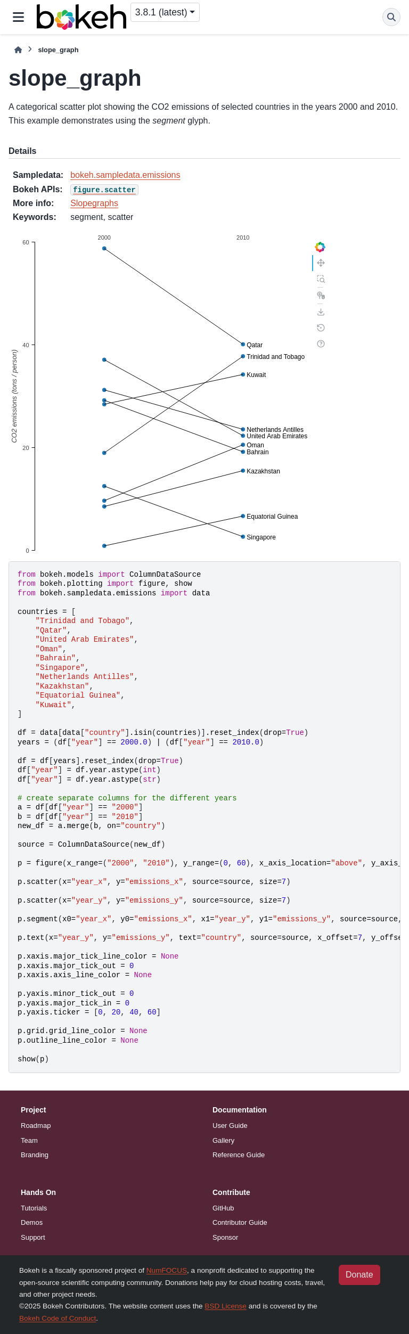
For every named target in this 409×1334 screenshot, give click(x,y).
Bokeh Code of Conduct (57, 1318)
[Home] (18, 49)
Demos (32, 1222)
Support (33, 1237)
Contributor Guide (239, 1222)
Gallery (223, 1140)
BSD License (225, 1306)
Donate (359, 1274)
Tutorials (34, 1208)
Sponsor (225, 1237)
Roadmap (36, 1126)
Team (29, 1140)
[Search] (391, 17)
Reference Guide (238, 1155)
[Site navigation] (18, 17)
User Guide (230, 1126)
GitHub (223, 1208)
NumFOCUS (166, 1270)
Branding (34, 1155)
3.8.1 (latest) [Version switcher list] (161, 12)
